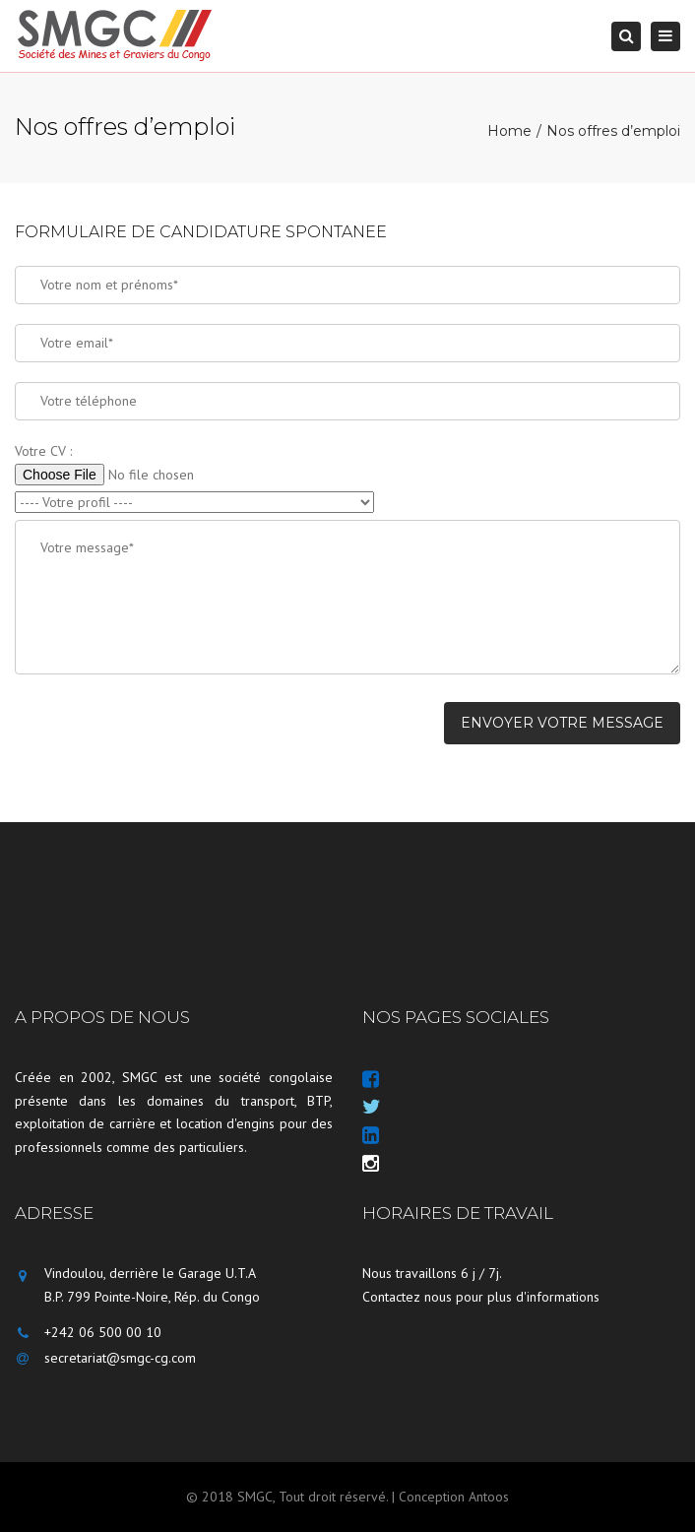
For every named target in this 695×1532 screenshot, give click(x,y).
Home (509, 131)
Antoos (489, 1496)
